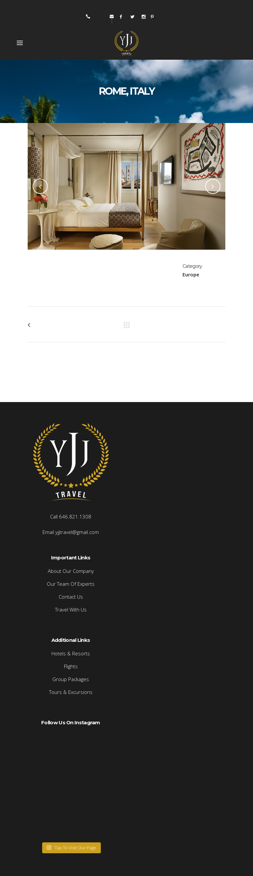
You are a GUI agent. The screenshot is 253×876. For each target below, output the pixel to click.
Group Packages (70, 679)
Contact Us (71, 596)
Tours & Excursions (71, 692)
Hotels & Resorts (70, 653)
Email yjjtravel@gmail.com (70, 532)
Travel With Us (71, 609)
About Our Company (71, 571)
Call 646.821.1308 (70, 516)
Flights (71, 666)
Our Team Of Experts (71, 583)
